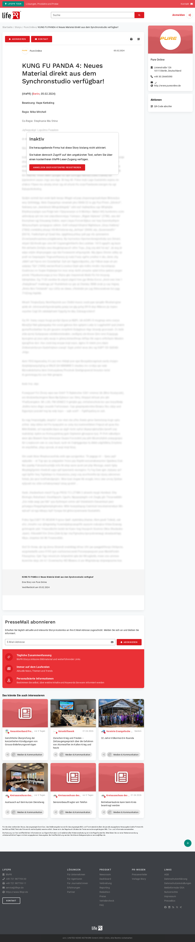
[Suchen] (139, 15)
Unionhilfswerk (66, 731)
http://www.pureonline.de (167, 85)
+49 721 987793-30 (16, 879)
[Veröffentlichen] (187, 843)
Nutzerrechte (171, 892)
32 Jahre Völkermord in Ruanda (117, 738)
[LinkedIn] (169, 907)
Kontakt (41, 39)
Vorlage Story (139, 879)
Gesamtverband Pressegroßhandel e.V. (31, 731)
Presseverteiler (139, 874)
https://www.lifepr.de (17, 892)
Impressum (170, 896)
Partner (71, 892)
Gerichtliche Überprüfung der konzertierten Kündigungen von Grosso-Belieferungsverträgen (21, 741)
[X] (177, 907)
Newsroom (105, 874)
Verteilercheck (107, 900)
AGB (166, 874)
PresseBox (169, 900)
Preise (103, 896)
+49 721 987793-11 (16, 883)
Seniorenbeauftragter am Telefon (70, 802)
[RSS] (173, 907)
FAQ (102, 905)
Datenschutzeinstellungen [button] (177, 883)
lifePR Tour (13, 4)
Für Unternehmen (76, 874)
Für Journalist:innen (77, 883)
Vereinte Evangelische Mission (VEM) (126, 731)
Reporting (105, 887)
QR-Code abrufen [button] (163, 106)
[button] (7, 754)
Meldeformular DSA (174, 887)
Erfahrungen (73, 887)
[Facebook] (165, 907)
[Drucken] (131, 39)
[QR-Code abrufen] (139, 39)
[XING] (181, 907)
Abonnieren (17, 39)
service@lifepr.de (99, 835)
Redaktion (105, 892)
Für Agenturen (74, 879)
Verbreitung (106, 883)
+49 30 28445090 (163, 76)
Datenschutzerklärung (175, 879)
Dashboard (105, 879)
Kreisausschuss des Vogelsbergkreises (31, 795)
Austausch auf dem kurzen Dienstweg (24, 802)
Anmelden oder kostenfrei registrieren (57, 167)
